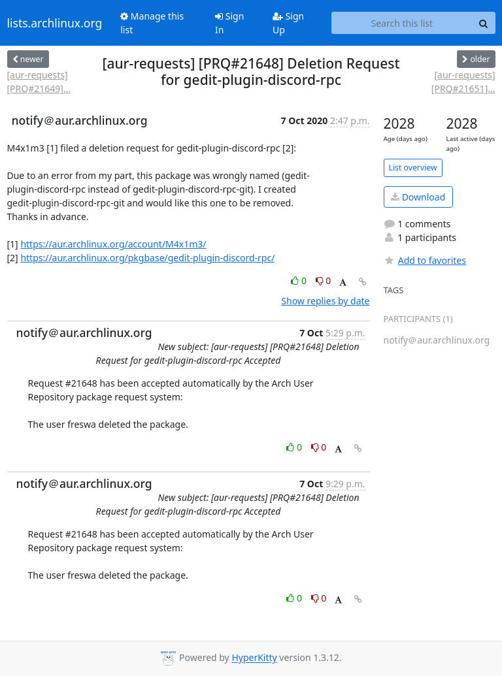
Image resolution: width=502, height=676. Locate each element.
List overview (413, 167)
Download (418, 197)
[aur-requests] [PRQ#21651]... (463, 82)
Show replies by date (325, 301)
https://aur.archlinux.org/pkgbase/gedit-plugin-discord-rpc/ (147, 257)
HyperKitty (253, 658)
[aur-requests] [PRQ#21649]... (39, 82)
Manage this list (152, 23)
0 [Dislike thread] (323, 280)
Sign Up (288, 23)
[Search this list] (401, 23)
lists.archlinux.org (55, 23)
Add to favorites (425, 260)
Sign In (229, 23)
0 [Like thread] (300, 280)
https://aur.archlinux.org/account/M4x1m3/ (113, 244)
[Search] (483, 23)
